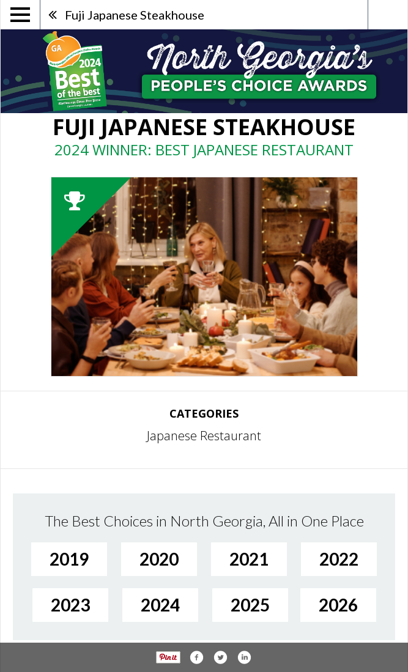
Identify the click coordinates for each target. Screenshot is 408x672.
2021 (249, 558)
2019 (69, 558)
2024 (160, 604)
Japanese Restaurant (204, 435)
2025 (250, 604)
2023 (70, 604)
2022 (338, 558)
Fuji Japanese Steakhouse (134, 14)
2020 (159, 558)
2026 (338, 604)
